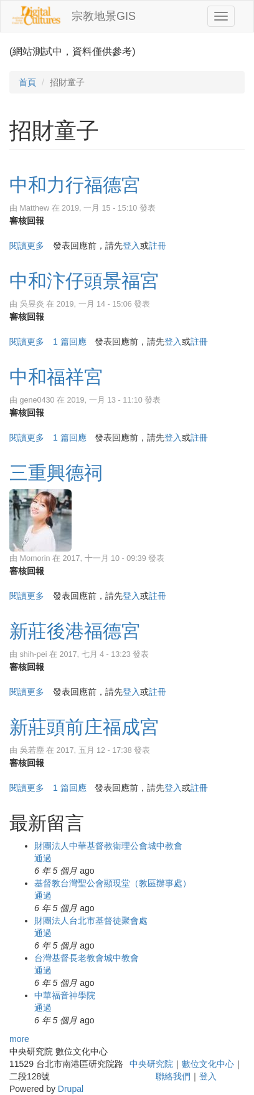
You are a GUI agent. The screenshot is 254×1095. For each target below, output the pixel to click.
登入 (131, 246)
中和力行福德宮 (74, 185)
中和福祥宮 (56, 376)
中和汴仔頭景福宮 (84, 280)
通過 (43, 858)
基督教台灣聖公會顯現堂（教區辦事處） (112, 883)
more (19, 1039)
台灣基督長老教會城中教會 (86, 958)
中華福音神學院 (64, 995)
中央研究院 (151, 1064)
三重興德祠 (56, 472)
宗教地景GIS (104, 16)
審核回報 (26, 221)
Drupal (70, 1089)
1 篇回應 (70, 342)
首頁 (27, 82)
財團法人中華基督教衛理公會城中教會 (108, 846)
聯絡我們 (173, 1076)
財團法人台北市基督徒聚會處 (91, 920)
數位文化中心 (208, 1064)
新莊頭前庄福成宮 (84, 727)
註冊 (157, 246)
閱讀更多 (26, 246)
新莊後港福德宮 (74, 631)
